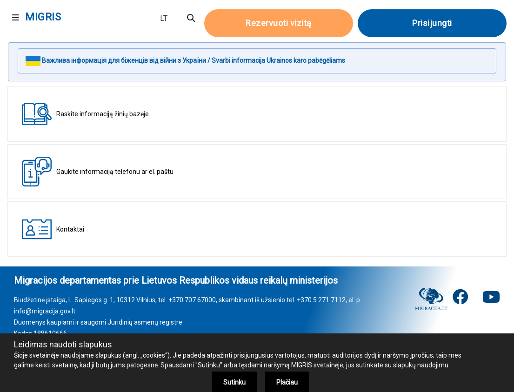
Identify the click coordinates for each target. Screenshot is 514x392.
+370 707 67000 (192, 300)
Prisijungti (432, 23)
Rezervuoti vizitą (279, 23)
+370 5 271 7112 (321, 300)
